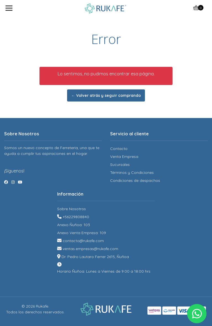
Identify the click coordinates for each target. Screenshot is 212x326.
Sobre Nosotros (71, 208)
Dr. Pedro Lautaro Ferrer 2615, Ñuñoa (95, 256)
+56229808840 (76, 216)
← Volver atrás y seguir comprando (106, 95)
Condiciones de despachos (135, 180)
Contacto (119, 148)
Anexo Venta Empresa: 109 (81, 232)
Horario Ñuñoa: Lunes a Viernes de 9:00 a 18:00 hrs (103, 271)
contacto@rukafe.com (83, 240)
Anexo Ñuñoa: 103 (73, 224)
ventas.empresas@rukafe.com (90, 248)
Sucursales (120, 164)
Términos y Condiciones (132, 172)
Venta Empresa (124, 156)
